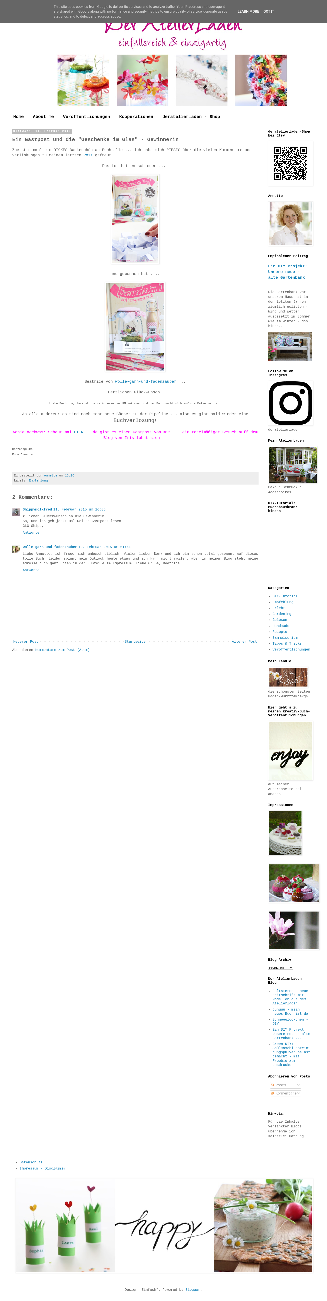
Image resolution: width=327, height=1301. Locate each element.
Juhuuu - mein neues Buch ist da (290, 1012)
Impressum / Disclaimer (43, 1169)
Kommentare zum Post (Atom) (62, 650)
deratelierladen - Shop (191, 116)
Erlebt (278, 608)
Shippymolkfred (37, 510)
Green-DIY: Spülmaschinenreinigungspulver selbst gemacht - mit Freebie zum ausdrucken (291, 1054)
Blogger (193, 1290)
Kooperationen (136, 116)
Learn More (248, 11)
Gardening (281, 614)
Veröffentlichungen (86, 116)
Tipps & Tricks (287, 644)
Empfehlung (38, 480)
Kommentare (284, 1094)
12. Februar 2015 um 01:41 (104, 547)
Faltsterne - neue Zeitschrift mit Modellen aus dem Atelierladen (290, 997)
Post (89, 155)
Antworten (32, 533)
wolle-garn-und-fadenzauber (147, 381)
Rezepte (279, 632)
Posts (278, 1085)
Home (18, 116)
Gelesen (279, 620)
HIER (80, 432)
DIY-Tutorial (285, 596)
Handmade (280, 626)
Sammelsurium (285, 638)
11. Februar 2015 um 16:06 (79, 510)
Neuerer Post (25, 642)
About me (43, 116)
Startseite (135, 642)
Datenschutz (31, 1162)
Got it (268, 11)
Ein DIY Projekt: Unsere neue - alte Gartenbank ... (291, 1034)
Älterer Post (244, 642)
